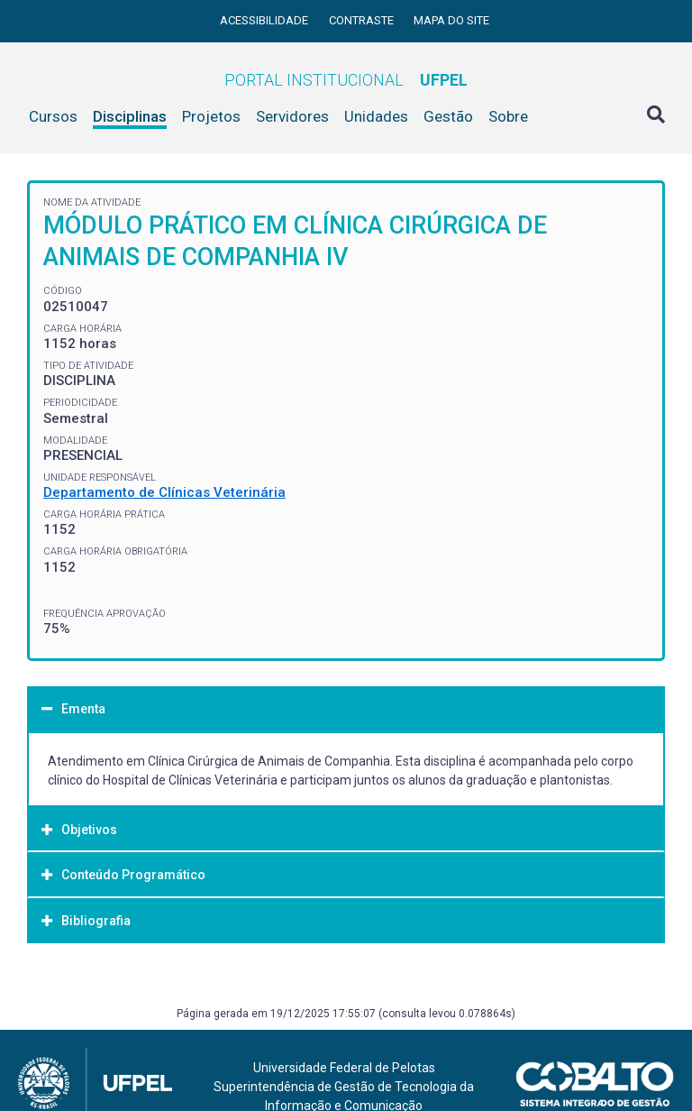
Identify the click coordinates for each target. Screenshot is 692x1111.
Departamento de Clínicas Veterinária (164, 492)
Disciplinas (130, 116)
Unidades (376, 116)
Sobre (508, 116)
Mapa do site (451, 20)
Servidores (292, 116)
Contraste (362, 20)
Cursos (53, 116)
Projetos (211, 116)
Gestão (448, 116)
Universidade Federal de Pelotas (344, 1067)
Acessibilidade (265, 20)
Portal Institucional (346, 79)
